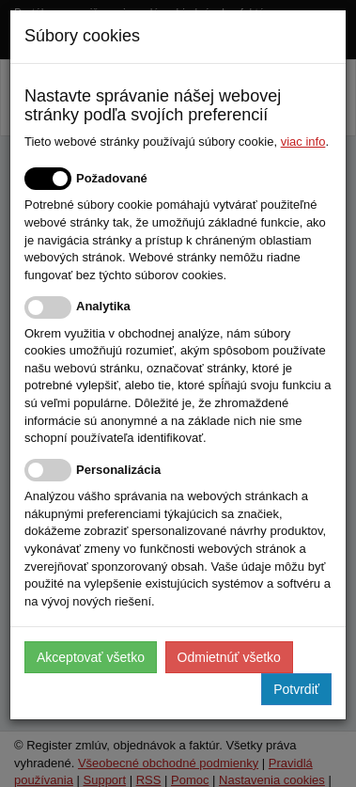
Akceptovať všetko (91, 657)
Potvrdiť (296, 689)
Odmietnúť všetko (229, 657)
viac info (303, 141)
